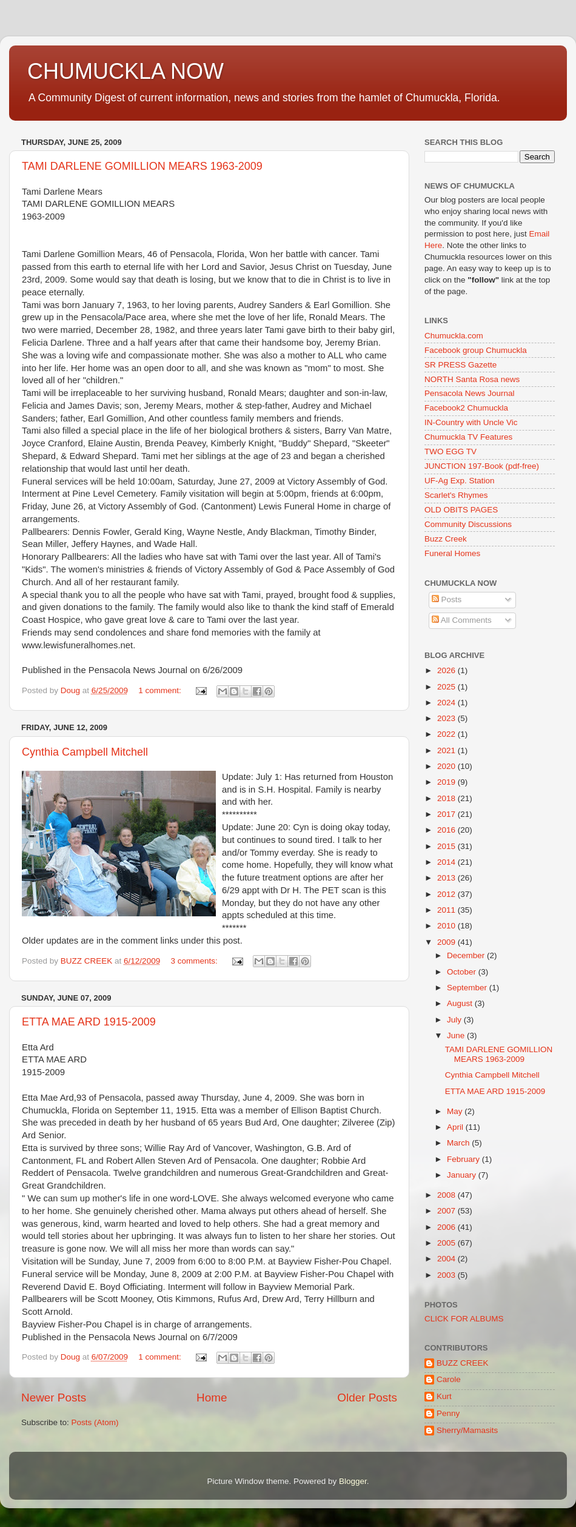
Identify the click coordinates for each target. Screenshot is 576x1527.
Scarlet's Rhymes (456, 495)
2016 (447, 829)
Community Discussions (468, 524)
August (461, 1003)
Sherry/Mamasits (467, 1430)
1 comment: (160, 690)
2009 (447, 942)
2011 (447, 910)
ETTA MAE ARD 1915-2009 (89, 1022)
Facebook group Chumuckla (475, 350)
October (462, 971)
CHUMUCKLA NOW (125, 71)
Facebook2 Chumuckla (466, 407)
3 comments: (194, 960)
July (455, 1019)
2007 (447, 1210)
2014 (447, 862)
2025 (447, 686)
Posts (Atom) (95, 1422)
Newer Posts (53, 1397)
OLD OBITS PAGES (461, 509)
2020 (447, 766)
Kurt (444, 1396)
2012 (447, 894)
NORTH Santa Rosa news (472, 379)
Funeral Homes (452, 553)
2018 (447, 798)
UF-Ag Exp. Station (459, 480)
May (455, 1111)
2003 (447, 1275)
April (456, 1127)
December (467, 955)
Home (211, 1397)
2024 (447, 702)
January (462, 1175)
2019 (447, 782)
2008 (447, 1195)
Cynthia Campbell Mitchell (85, 752)
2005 (447, 1242)
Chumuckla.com (453, 335)
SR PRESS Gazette (460, 364)
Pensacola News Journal (469, 393)
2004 (447, 1258)
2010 (447, 925)
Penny (448, 1413)
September (468, 987)
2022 (447, 734)
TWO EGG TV (450, 451)
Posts (447, 599)
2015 (447, 846)
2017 (447, 814)
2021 (447, 750)
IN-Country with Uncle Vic (471, 422)
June (457, 1035)
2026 (447, 670)
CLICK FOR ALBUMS (464, 1318)
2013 (447, 877)
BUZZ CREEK (463, 1363)
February (464, 1159)
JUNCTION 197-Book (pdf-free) (481, 466)
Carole (449, 1379)
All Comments (462, 620)
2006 (447, 1227)
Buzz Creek (445, 538)
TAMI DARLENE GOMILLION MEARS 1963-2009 (142, 166)
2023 (447, 718)
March (459, 1142)
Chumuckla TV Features (468, 436)
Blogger (353, 1481)
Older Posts (367, 1397)
